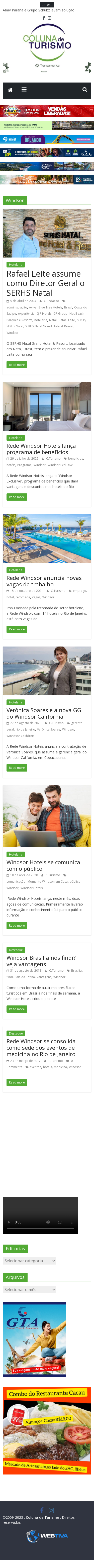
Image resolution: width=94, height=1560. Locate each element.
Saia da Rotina (25, 977)
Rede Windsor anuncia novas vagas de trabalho (44, 581)
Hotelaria (15, 264)
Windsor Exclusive (60, 465)
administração (17, 307)
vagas (36, 597)
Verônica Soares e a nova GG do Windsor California (44, 713)
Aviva (33, 307)
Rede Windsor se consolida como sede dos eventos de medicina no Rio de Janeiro (41, 1047)
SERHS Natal (15, 326)
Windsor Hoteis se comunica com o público (43, 865)
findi (10, 977)
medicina (60, 1067)
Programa (24, 465)
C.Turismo (53, 458)
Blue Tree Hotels (50, 307)
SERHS (81, 320)
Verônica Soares (48, 729)
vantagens (44, 977)
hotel (10, 597)
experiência (26, 313)
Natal (53, 320)
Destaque (16, 950)
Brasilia (76, 970)
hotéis (11, 465)
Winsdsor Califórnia (21, 736)
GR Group (60, 313)
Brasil (68, 307)
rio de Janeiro (25, 729)
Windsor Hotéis (32, 888)
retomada (23, 597)
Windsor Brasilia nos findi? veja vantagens (41, 961)
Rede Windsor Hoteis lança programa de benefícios (41, 449)
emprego (79, 591)
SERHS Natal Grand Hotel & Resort (49, 326)
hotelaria (40, 320)
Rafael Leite (67, 320)
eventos (35, 1067)
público (75, 881)
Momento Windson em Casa (48, 881)
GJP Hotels (44, 313)
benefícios (75, 458)
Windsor (13, 333)
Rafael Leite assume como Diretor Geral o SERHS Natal (45, 283)
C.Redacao (52, 301)
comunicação (16, 881)
